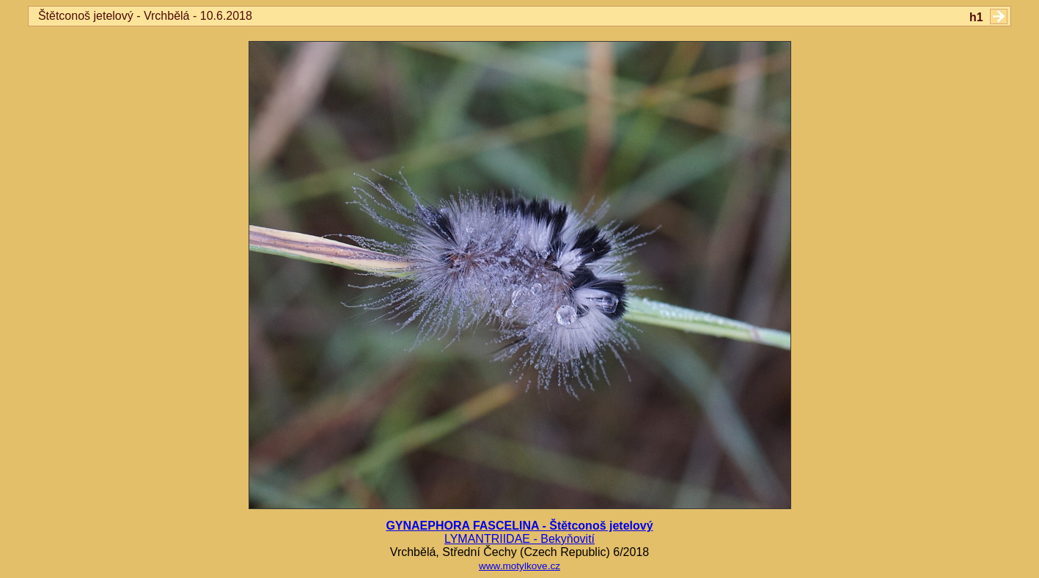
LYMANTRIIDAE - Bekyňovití (519, 539)
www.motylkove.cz (519, 565)
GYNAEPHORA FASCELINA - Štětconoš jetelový (519, 525)
